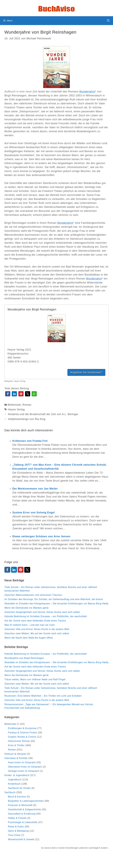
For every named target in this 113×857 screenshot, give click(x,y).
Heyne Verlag (16, 409)
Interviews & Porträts (16, 758)
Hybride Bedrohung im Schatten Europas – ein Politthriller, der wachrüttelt (45, 616)
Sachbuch (9, 792)
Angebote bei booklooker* (86, 372)
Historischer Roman (19, 741)
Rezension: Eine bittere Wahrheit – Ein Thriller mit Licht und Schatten (43, 696)
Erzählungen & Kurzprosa (22, 728)
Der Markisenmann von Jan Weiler (35, 488)
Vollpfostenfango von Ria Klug (26, 419)
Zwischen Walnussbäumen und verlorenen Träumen (33, 595)
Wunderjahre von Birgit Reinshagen (24, 658)
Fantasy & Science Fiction (22, 732)
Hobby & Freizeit (17, 818)
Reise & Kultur (16, 826)
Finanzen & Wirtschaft (20, 805)
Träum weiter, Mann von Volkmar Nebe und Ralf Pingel (34, 679)
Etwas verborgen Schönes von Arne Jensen (41, 536)
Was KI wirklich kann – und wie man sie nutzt (29, 625)
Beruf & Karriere (17, 796)
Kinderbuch (14, 784)
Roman (27, 404)
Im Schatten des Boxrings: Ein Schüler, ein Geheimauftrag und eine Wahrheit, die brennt (53, 599)
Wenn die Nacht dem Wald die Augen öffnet (28, 637)
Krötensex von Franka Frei (30, 440)
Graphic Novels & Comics (22, 737)
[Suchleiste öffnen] (108, 20)
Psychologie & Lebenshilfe (22, 822)
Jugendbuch (14, 779)
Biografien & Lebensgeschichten (26, 801)
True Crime (14, 835)
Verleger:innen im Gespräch (23, 771)
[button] (7, 393)
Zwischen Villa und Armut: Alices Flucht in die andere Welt (36, 629)
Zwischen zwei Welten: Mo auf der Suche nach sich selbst (36, 633)
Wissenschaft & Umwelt (21, 839)
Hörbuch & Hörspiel (15, 754)
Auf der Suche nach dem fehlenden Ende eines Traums (35, 620)
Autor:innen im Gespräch (22, 762)
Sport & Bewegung (18, 831)
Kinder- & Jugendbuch (16, 775)
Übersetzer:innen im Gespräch (25, 766)
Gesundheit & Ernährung (21, 813)
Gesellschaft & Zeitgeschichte (24, 809)
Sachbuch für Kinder (19, 788)
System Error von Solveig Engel (33, 512)
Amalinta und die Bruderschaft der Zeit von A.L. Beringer (43, 414)
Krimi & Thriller (16, 745)
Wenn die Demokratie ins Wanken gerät (26, 608)
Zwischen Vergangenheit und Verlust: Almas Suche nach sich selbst (42, 612)
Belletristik (14, 404)
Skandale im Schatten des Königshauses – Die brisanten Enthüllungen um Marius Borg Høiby (56, 603)
